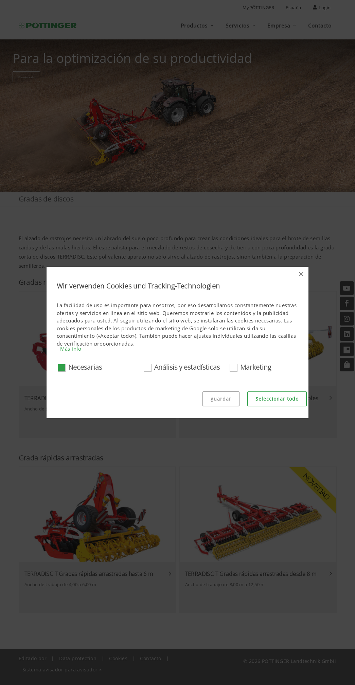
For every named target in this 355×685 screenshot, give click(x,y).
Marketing (255, 367)
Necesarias (85, 367)
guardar (221, 399)
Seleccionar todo (277, 399)
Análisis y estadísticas (187, 367)
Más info (71, 348)
